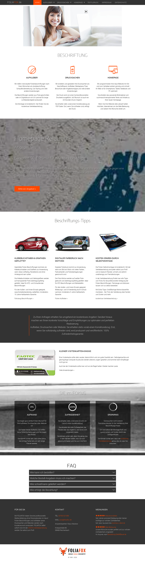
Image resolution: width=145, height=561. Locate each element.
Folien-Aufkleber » (61, 298)
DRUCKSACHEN (63, 2)
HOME (37, 2)
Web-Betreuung (110, 527)
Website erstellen (111, 516)
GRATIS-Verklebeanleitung (37, 528)
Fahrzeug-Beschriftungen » (23, 298)
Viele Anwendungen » (66, 370)
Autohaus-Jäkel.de (118, 523)
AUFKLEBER (47, 2)
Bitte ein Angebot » (27, 188)
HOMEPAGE (78, 2)
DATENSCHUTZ (121, 2)
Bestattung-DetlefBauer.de (117, 534)
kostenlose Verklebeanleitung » (107, 298)
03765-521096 (63, 516)
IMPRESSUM (106, 2)
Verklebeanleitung (36, 106)
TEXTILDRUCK (93, 2)
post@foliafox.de (65, 520)
